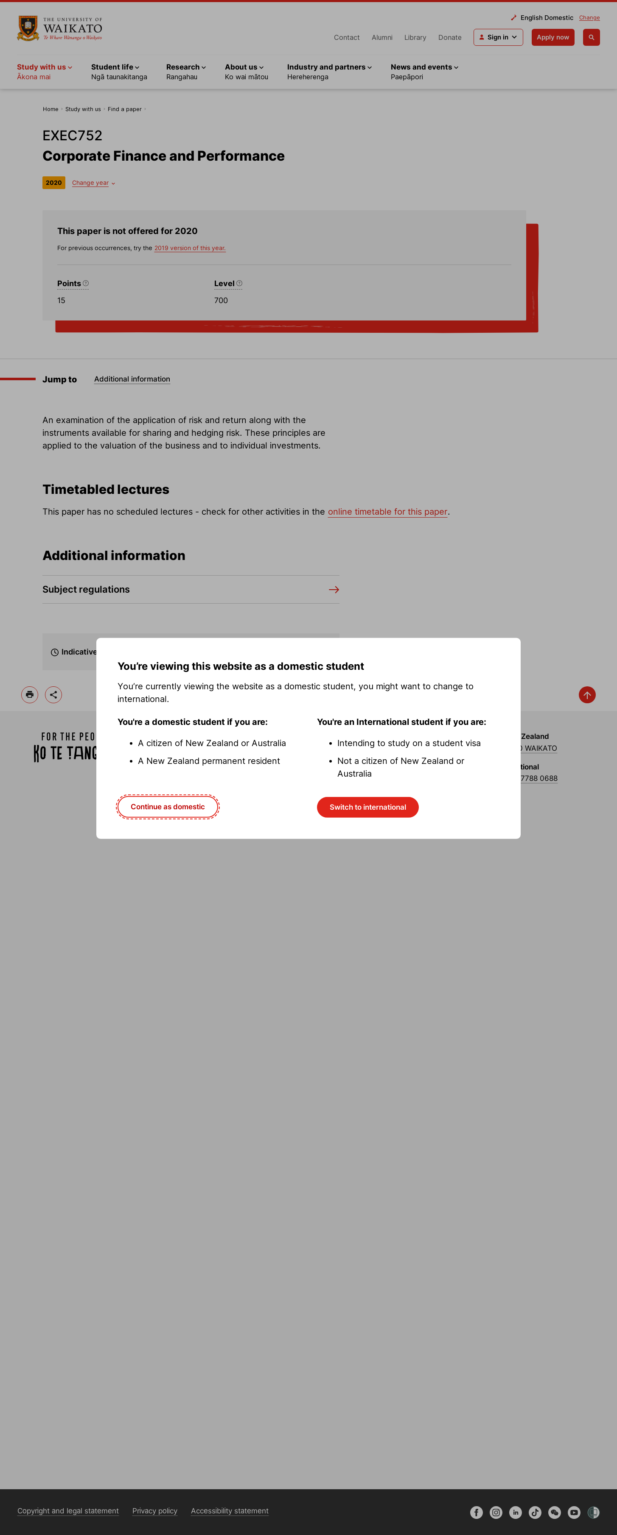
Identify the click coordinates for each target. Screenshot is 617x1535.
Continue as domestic (168, 806)
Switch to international (368, 807)
